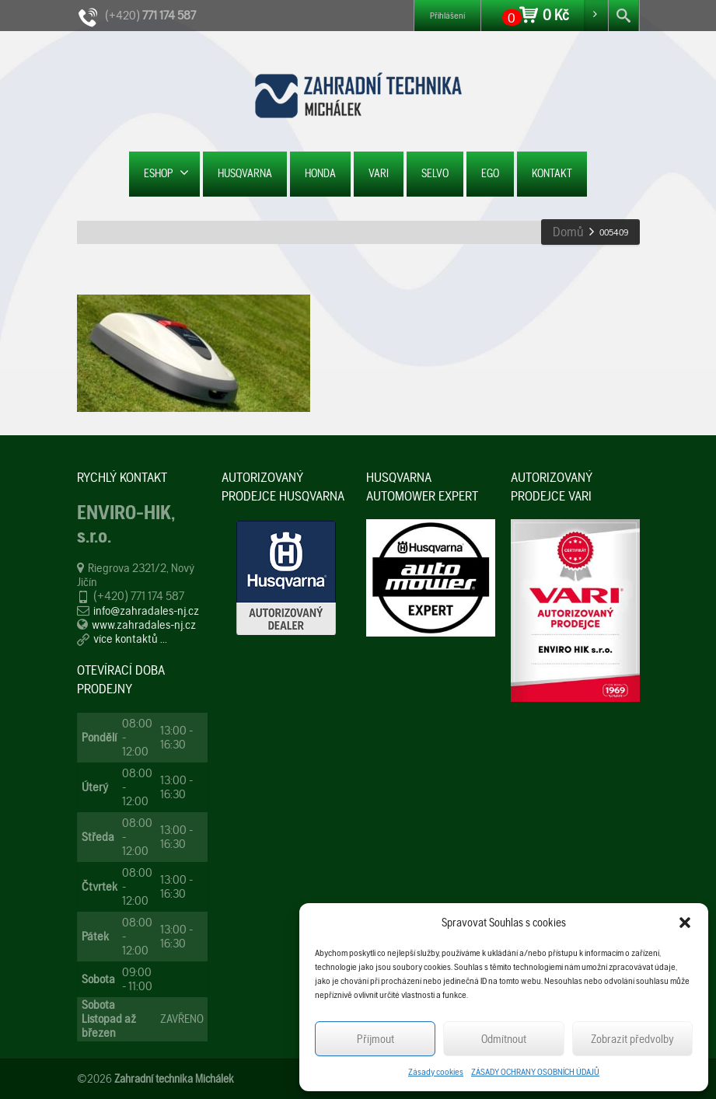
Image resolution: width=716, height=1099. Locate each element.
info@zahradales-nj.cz (146, 610)
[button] (685, 922)
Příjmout (375, 1039)
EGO (490, 173)
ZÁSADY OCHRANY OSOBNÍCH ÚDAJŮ (535, 1071)
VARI (378, 173)
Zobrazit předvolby (632, 1039)
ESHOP (166, 173)
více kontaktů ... (130, 638)
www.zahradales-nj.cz (144, 624)
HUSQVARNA (245, 173)
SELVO (435, 173)
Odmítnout (503, 1039)
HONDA (320, 173)
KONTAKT (552, 173)
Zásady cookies (435, 1071)
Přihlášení (447, 15)
